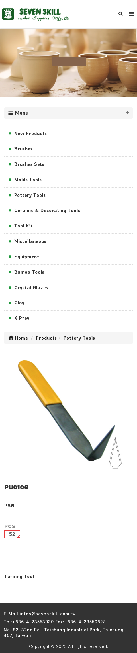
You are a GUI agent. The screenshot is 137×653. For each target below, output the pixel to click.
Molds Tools (28, 179)
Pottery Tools (30, 195)
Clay (19, 302)
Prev (22, 318)
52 (12, 534)
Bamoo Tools (29, 272)
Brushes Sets (29, 164)
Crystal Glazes (31, 287)
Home (18, 338)
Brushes (23, 149)
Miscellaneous (30, 241)
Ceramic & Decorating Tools (47, 210)
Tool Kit (23, 226)
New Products (30, 133)
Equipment (26, 256)
